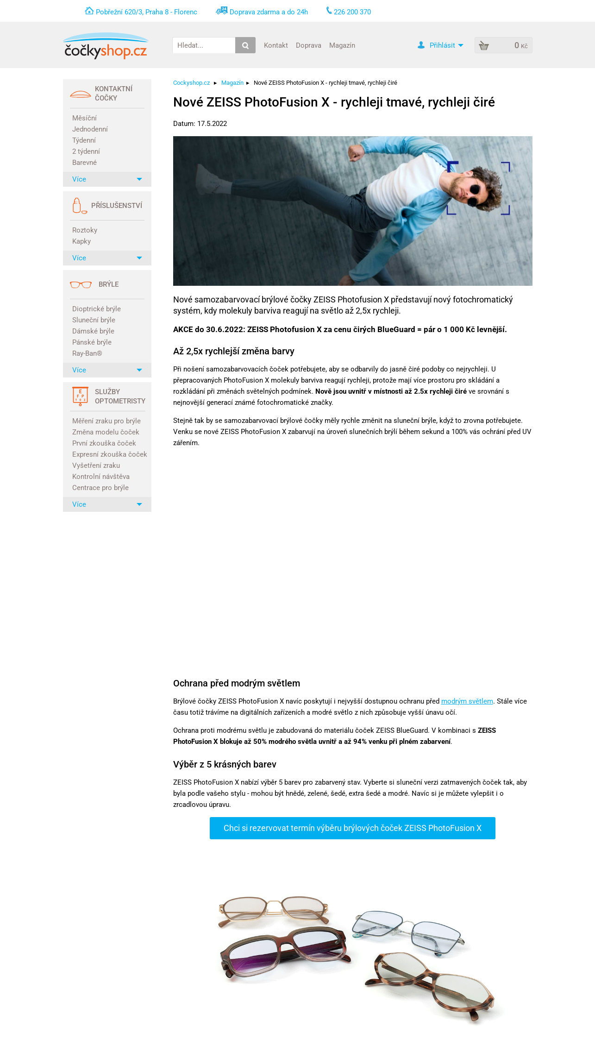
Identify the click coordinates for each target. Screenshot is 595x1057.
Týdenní (84, 140)
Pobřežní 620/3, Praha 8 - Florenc (146, 12)
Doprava (308, 45)
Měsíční (84, 118)
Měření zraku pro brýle (106, 421)
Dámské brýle (93, 331)
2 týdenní (86, 151)
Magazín (342, 45)
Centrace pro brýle (100, 488)
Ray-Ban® (87, 353)
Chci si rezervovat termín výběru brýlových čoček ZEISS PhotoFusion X (353, 828)
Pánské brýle (92, 342)
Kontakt (276, 45)
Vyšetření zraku (96, 465)
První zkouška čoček (104, 443)
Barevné (84, 162)
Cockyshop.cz (191, 82)
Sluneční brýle (93, 320)
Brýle (109, 284)
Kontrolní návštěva (101, 476)
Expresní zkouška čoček (108, 454)
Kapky (81, 241)
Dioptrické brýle (96, 309)
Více (107, 179)
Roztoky (84, 230)
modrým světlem (467, 701)
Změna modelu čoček (105, 432)
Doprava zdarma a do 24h (269, 12)
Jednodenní (90, 129)
